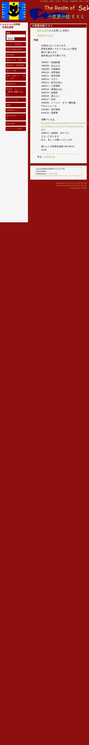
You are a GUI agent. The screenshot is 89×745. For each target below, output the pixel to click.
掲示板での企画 (45, 35)
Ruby (68, 185)
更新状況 (18, 44)
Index (51, 1)
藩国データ (11, 60)
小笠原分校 (49, 157)
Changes (65, 1)
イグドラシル (12, 100)
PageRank (74, 1)
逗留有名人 (11, 84)
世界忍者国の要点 (14, 49)
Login (86, 1)
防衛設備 (10, 123)
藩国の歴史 (11, 115)
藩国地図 (20, 65)
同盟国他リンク (13, 110)
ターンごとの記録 (14, 129)
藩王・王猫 (11, 70)
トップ (9, 44)
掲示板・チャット (14, 89)
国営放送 (10, 55)
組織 (8, 105)
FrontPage (44, 1)
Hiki (69, 183)
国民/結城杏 (43, 30)
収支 (20, 60)
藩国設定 (10, 65)
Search (57, 1)
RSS (81, 1)
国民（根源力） (13, 76)
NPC (12, 78)
